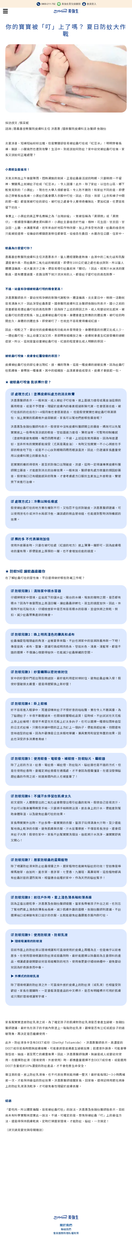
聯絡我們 (66, 1229)
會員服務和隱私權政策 (66, 1233)
